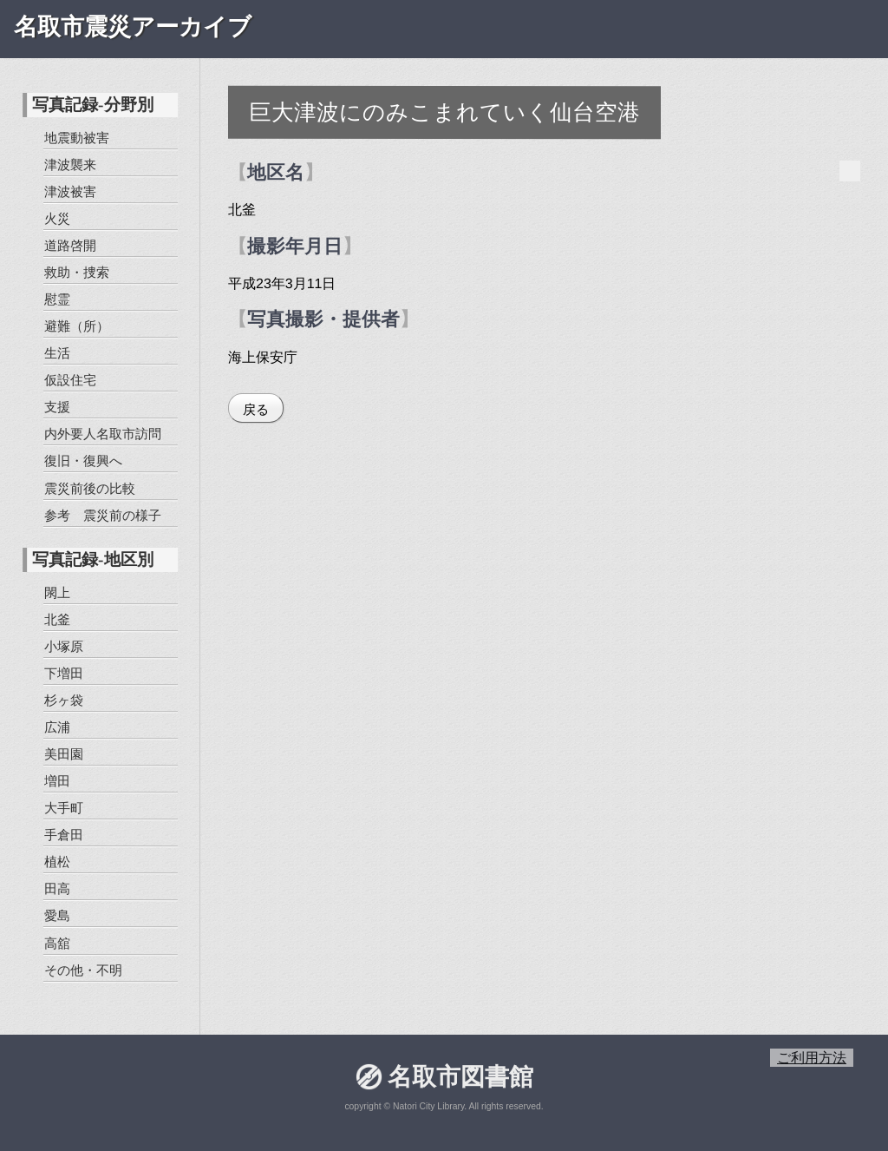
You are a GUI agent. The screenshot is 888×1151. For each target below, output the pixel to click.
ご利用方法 (811, 1057)
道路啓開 (70, 245)
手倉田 (63, 834)
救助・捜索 (76, 272)
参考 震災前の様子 (101, 514)
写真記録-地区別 (92, 559)
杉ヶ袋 (63, 700)
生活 (57, 352)
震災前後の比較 (88, 487)
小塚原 (63, 646)
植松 (57, 861)
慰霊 (57, 299)
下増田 (63, 673)
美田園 (63, 754)
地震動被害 (76, 137)
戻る (256, 409)
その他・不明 (82, 969)
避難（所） (76, 326)
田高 (57, 888)
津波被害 (70, 191)
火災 (57, 218)
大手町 (63, 807)
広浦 (57, 727)
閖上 (57, 591)
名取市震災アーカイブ (132, 27)
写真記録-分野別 (92, 104)
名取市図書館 (459, 1076)
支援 (57, 406)
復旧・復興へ (82, 460)
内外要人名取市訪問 (102, 433)
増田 (57, 780)
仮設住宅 (70, 379)
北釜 (57, 618)
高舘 (56, 942)
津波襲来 (70, 164)
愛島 (56, 915)
